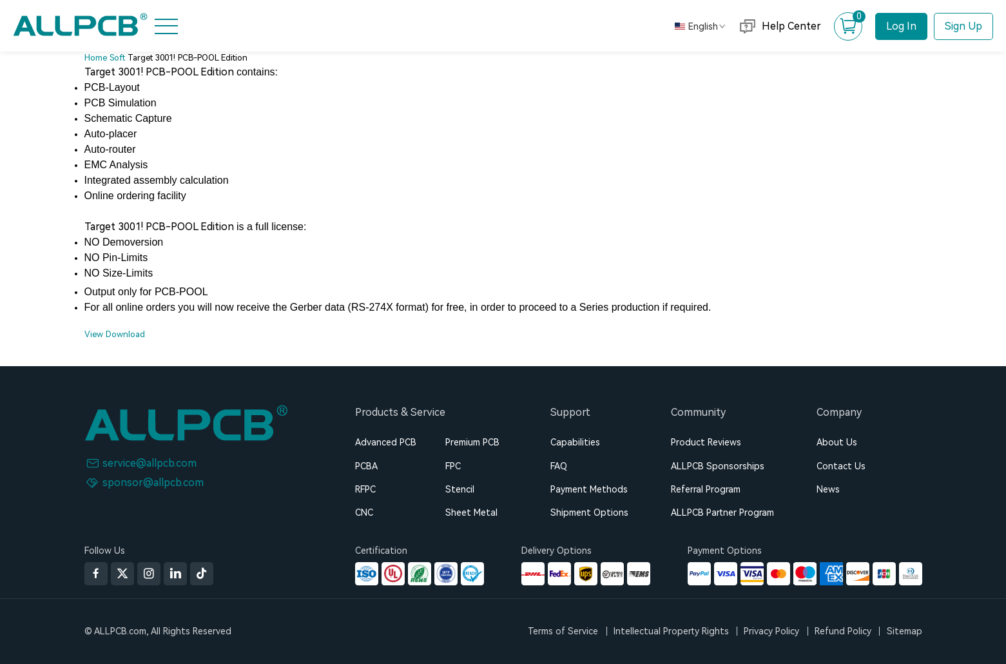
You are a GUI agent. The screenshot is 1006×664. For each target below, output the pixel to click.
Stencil (459, 489)
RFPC (365, 489)
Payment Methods (589, 489)
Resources (48, 215)
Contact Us (841, 466)
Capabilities (575, 442)
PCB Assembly (56, 120)
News (828, 489)
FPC (453, 466)
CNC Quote (50, 184)
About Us (46, 247)
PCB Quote (49, 89)
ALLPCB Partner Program (722, 512)
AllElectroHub (56, 278)
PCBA (366, 466)
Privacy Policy (771, 631)
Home (37, 57)
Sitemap (904, 631)
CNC (364, 512)
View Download (114, 334)
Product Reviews (706, 442)
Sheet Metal (471, 512)
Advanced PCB (385, 442)
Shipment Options (589, 512)
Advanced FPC (57, 152)
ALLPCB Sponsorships (717, 466)
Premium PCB (472, 442)
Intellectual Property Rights (671, 631)
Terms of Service (563, 631)
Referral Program (705, 489)
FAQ (558, 466)
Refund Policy (843, 631)
